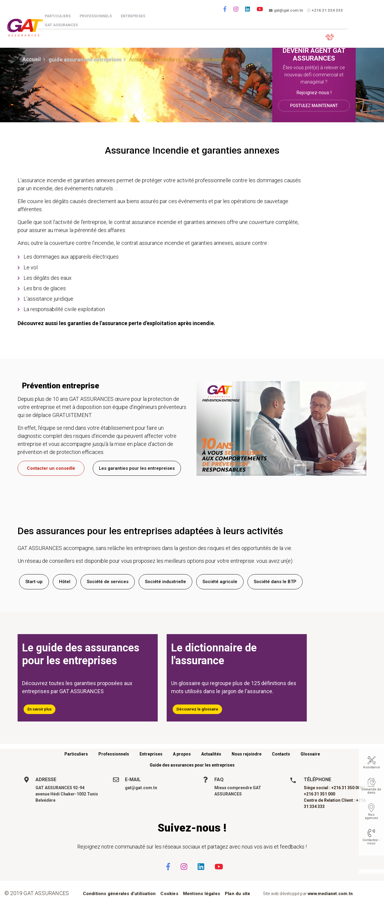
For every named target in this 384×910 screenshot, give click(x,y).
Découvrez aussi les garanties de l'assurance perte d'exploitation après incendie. (116, 323)
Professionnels (101, 16)
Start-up (34, 581)
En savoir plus (39, 709)
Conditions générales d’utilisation (119, 893)
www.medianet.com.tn (330, 893)
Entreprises (138, 16)
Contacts (281, 754)
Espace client (328, 36)
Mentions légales (201, 893)
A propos (182, 754)
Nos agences (371, 816)
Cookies (169, 893)
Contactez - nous (371, 841)
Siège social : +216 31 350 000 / (334, 787)
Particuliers (63, 16)
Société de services (107, 581)
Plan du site (237, 893)
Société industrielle (165, 581)
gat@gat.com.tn (287, 10)
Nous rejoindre (246, 754)
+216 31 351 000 (319, 794)
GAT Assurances (66, 25)
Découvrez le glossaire (197, 709)
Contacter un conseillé (51, 468)
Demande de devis (371, 791)
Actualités (211, 754)
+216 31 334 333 (327, 10)
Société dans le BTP (275, 581)
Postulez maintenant (314, 105)
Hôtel (64, 581)
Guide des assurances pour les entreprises (192, 765)
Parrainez (289, 36)
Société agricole (219, 581)
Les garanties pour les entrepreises (137, 468)
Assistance (371, 767)
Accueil (31, 59)
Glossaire (310, 754)
